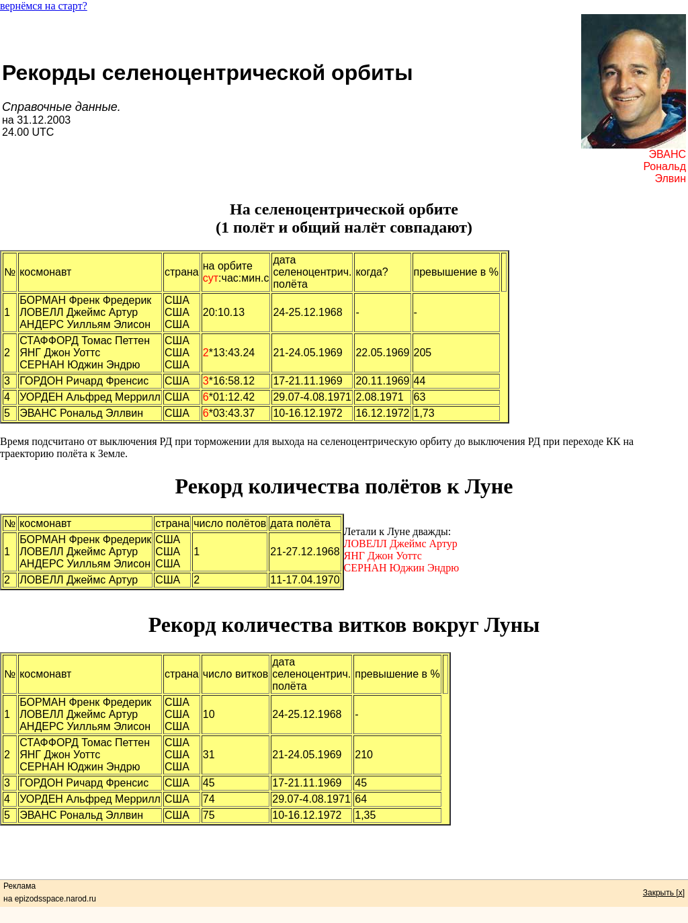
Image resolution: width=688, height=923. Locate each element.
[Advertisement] (344, 856)
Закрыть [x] (664, 892)
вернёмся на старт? (43, 5)
